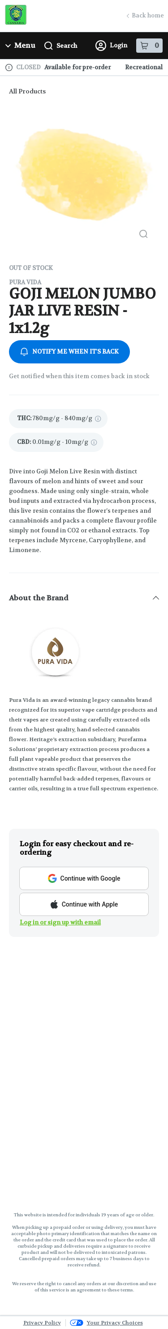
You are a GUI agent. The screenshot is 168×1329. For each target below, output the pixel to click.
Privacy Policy (42, 1322)
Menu (20, 45)
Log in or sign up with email (60, 922)
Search (60, 46)
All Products (27, 91)
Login (111, 45)
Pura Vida (25, 282)
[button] (84, 598)
